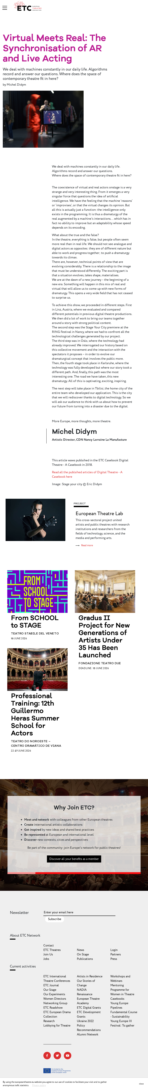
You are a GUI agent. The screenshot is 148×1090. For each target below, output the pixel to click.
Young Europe (119, 1003)
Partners (115, 954)
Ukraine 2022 (85, 1021)
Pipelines (116, 1008)
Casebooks (117, 999)
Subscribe (54, 919)
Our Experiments (54, 994)
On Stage (83, 954)
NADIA (82, 990)
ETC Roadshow (53, 1008)
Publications (85, 959)
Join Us (48, 954)
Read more (87, 545)
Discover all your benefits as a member (74, 863)
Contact (48, 945)
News (80, 950)
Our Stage (49, 990)
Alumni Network (87, 1034)
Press (113, 959)
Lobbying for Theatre (56, 1026)
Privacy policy (39, 1085)
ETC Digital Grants (89, 1008)
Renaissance (84, 994)
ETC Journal (51, 985)
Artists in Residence (89, 976)
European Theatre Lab (99, 513)
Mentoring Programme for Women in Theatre (122, 989)
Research (49, 1021)
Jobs (46, 959)
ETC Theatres (52, 950)
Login (114, 950)
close (141, 1083)
